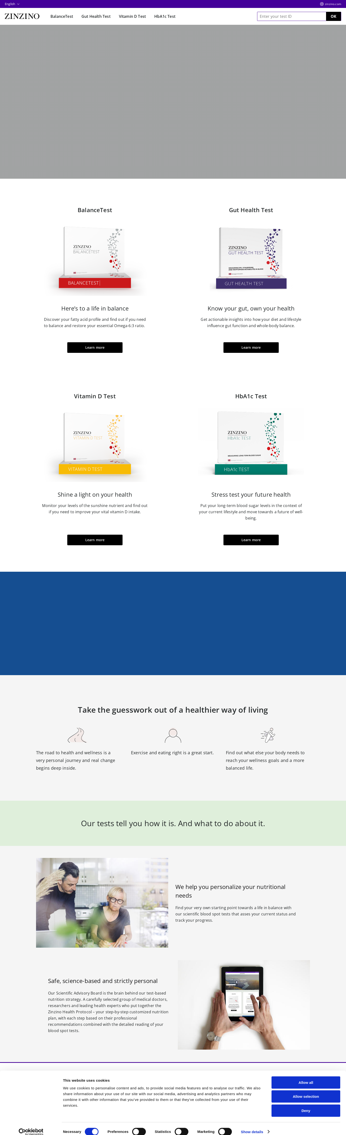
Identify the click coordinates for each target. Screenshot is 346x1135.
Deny (306, 1104)
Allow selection (306, 1090)
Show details (252, 1125)
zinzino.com (333, 4)
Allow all (306, 1076)
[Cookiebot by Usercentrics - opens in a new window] (31, 1125)
